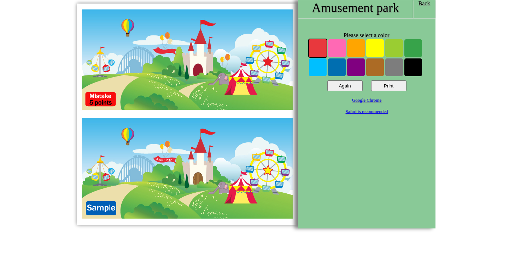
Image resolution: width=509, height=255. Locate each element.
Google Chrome (366, 100)
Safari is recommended (367, 111)
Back (424, 3)
